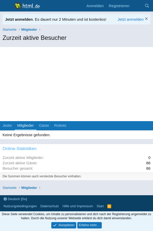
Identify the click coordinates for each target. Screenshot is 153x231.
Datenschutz (50, 206)
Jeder (7, 125)
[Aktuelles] (137, 5)
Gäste (44, 125)
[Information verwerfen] (146, 19)
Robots (60, 125)
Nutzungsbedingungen (20, 206)
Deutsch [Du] (15, 199)
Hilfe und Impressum (77, 206)
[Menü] (7, 6)
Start (100, 206)
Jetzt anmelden (131, 19)
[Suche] (147, 5)
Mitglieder (25, 125)
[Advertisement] (76, 83)
